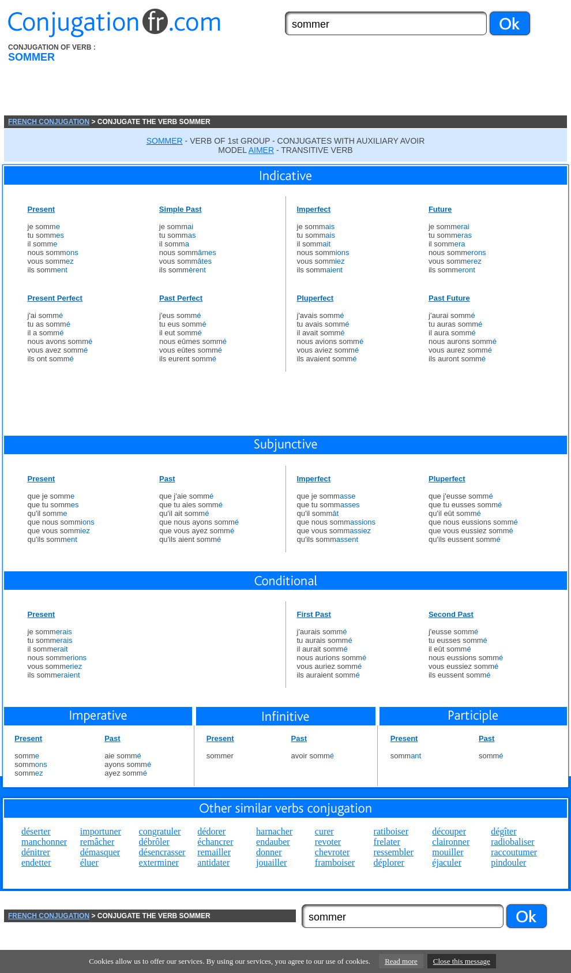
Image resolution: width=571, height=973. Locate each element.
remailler (214, 852)
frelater (387, 842)
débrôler (154, 842)
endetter (36, 862)
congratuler (160, 831)
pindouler (508, 862)
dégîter (503, 831)
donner (268, 852)
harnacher (274, 831)
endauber (273, 842)
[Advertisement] (178, 79)
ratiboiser (391, 831)
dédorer (211, 831)
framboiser (335, 862)
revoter (328, 842)
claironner (450, 842)
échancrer (215, 842)
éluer (89, 862)
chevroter (332, 852)
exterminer (159, 862)
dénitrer (35, 852)
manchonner (44, 842)
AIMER (261, 150)
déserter (36, 831)
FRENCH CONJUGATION (48, 122)
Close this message (461, 961)
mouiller (447, 852)
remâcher (97, 842)
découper (449, 831)
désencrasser (162, 852)
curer (324, 831)
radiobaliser (513, 842)
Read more (401, 961)
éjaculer (446, 862)
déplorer (389, 862)
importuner (100, 831)
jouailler (271, 862)
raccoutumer (514, 852)
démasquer (100, 852)
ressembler (394, 852)
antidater (213, 862)
